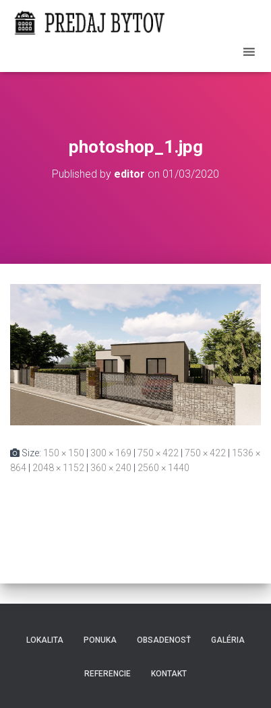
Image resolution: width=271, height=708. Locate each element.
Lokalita (44, 640)
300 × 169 (110, 453)
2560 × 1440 (163, 467)
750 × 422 (158, 453)
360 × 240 (110, 467)
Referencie (107, 673)
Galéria (228, 640)
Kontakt (169, 673)
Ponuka (100, 640)
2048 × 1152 (58, 467)
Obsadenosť (164, 640)
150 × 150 (63, 453)
